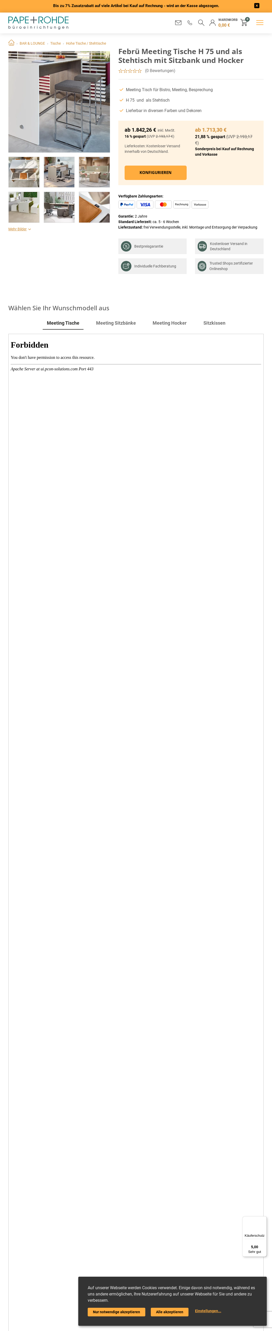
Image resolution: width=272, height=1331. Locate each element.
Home (11, 43)
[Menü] (263, 1219)
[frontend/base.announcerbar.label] (257, 6)
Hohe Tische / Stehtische (86, 43)
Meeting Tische (63, 323)
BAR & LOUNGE (32, 43)
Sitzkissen (214, 323)
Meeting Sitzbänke (116, 323)
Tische (55, 43)
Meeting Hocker (170, 323)
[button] (189, 22)
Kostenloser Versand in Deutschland (222, 246)
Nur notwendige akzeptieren (116, 1312)
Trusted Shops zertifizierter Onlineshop (225, 266)
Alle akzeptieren (169, 1312)
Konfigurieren (155, 173)
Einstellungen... (208, 1311)
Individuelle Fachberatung (148, 266)
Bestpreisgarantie (142, 246)
